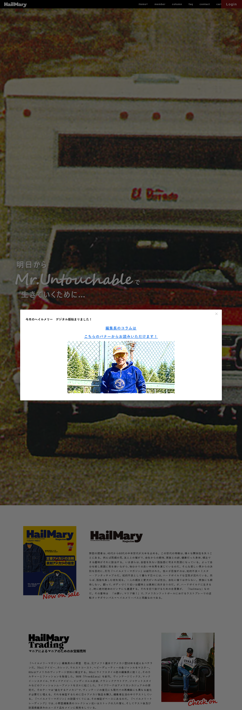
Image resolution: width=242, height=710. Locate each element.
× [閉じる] (216, 313)
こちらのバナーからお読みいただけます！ (121, 337)
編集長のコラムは (121, 328)
